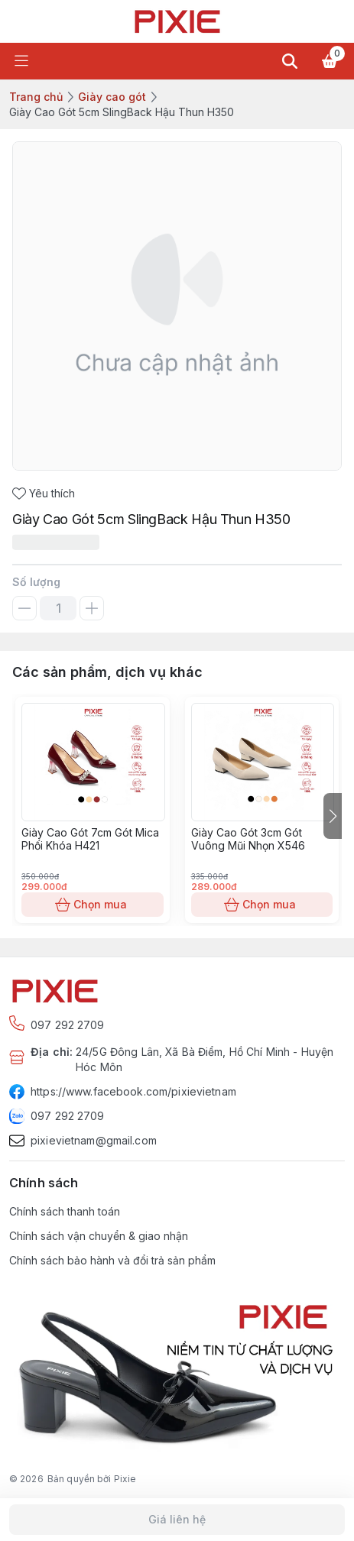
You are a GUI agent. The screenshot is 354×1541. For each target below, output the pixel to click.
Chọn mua (92, 904)
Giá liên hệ (177, 1519)
